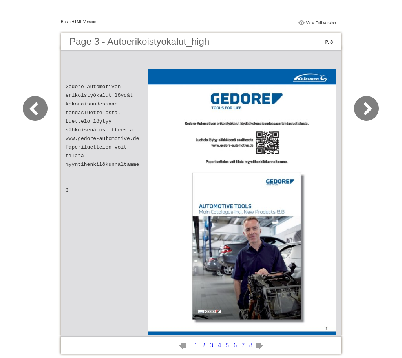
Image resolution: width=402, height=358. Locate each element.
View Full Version (321, 23)
